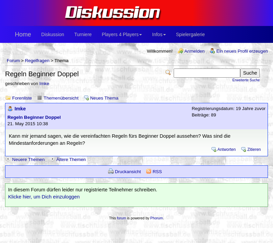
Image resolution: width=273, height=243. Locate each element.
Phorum (156, 218)
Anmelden (194, 51)
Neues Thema (104, 98)
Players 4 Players (122, 34)
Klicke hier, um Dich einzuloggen (44, 196)
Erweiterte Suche (246, 80)
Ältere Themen (71, 159)
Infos (159, 34)
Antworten (227, 149)
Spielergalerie (190, 34)
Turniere (83, 34)
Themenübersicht (61, 98)
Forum (13, 60)
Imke (44, 83)
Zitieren (254, 149)
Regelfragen (37, 60)
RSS (157, 171)
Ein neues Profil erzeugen (242, 51)
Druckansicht (128, 171)
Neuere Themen (28, 159)
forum (121, 218)
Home (23, 34)
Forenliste (22, 98)
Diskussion (52, 34)
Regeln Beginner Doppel (34, 117)
